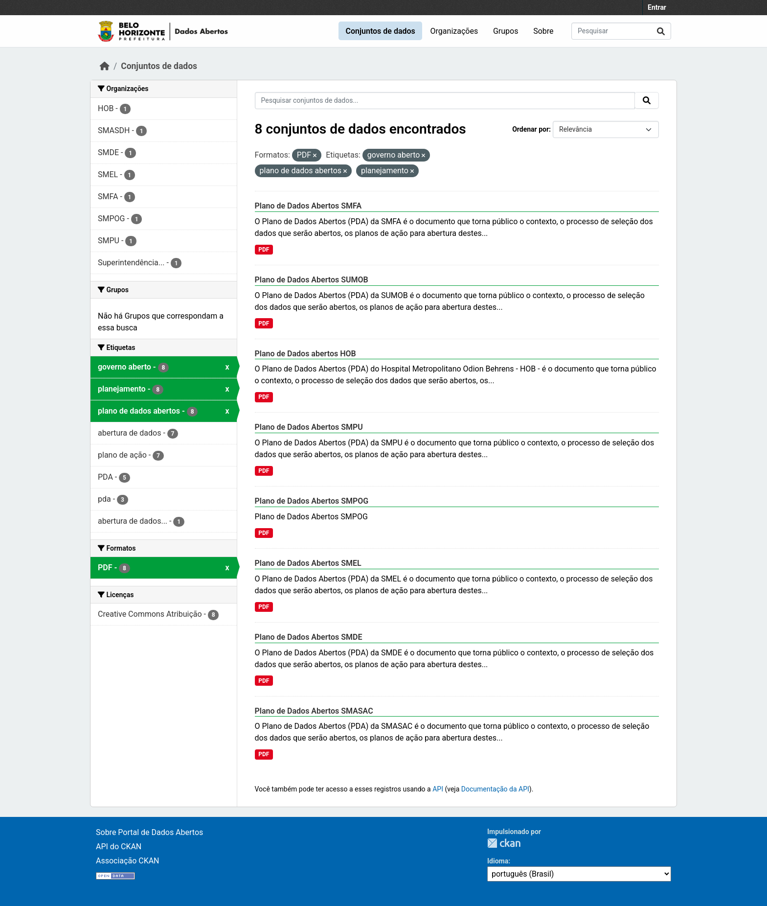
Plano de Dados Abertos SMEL (308, 563)
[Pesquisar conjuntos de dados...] (621, 31)
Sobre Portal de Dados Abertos (149, 832)
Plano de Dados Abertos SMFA (308, 205)
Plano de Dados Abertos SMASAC (314, 711)
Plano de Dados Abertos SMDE (308, 637)
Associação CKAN (127, 860)
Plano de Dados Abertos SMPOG (312, 501)
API (437, 789)
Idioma (497, 861)
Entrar (657, 7)
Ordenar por (530, 129)
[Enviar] (661, 31)
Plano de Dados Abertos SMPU (309, 427)
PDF (263, 249)
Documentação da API (495, 789)
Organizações (454, 31)
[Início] (105, 66)
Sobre (543, 31)
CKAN (503, 843)
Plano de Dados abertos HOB (305, 353)
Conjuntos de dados (380, 31)
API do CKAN (118, 846)
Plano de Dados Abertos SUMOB (311, 279)
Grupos (506, 31)
